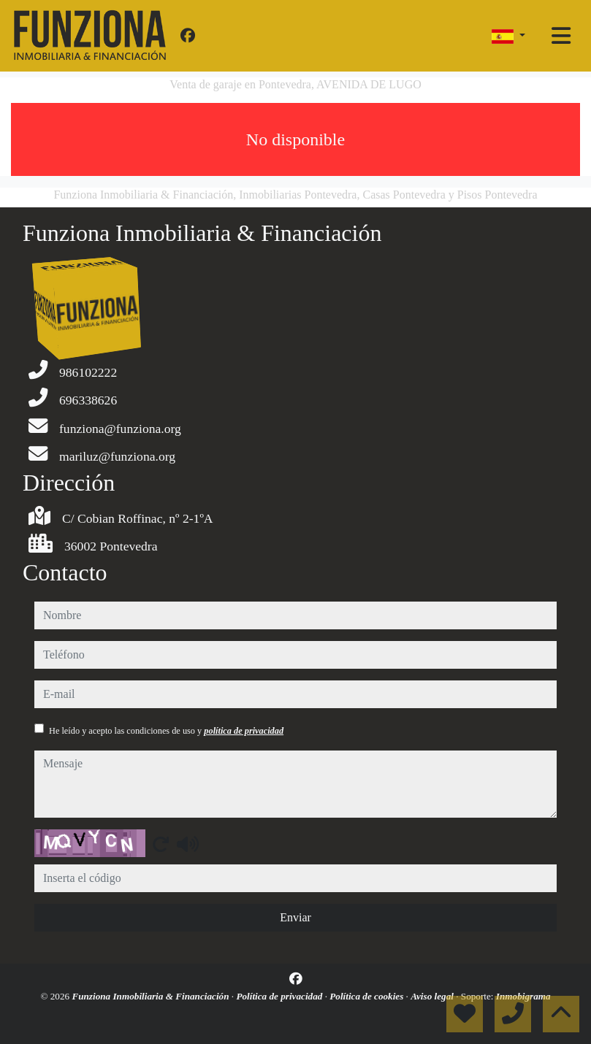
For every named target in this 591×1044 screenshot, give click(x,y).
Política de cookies (367, 996)
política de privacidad (243, 731)
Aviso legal (433, 996)
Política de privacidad (280, 996)
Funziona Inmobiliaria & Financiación (151, 996)
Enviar (295, 917)
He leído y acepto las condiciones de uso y (166, 731)
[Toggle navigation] (561, 36)
